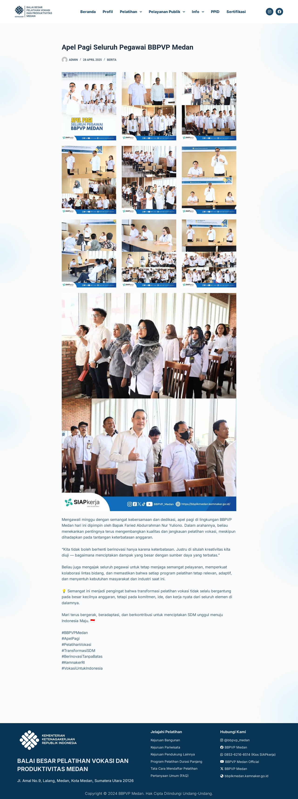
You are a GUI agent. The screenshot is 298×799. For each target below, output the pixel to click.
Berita (111, 59)
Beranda (88, 11)
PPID (215, 11)
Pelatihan (128, 11)
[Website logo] (34, 12)
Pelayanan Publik (164, 11)
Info (195, 11)
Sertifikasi (236, 11)
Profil (108, 11)
